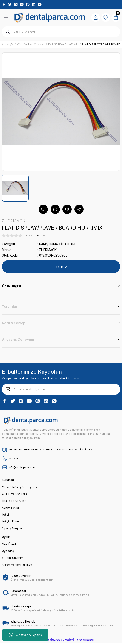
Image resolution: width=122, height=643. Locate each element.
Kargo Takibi (10, 507)
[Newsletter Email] (61, 389)
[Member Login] (95, 17)
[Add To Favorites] (43, 209)
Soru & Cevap (14, 323)
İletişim (6, 514)
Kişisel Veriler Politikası (17, 564)
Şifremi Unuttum (12, 557)
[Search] (61, 31)
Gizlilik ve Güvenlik (14, 494)
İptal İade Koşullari (14, 500)
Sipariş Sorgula (12, 528)
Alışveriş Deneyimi (18, 339)
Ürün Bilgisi (11, 286)
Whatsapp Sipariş (25, 634)
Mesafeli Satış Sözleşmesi (19, 487)
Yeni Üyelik (9, 544)
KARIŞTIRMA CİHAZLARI (57, 244)
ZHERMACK (48, 250)
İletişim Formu (11, 521)
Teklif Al (61, 266)
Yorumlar (9, 306)
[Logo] (50, 17)
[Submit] (8, 389)
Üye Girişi (8, 551)
